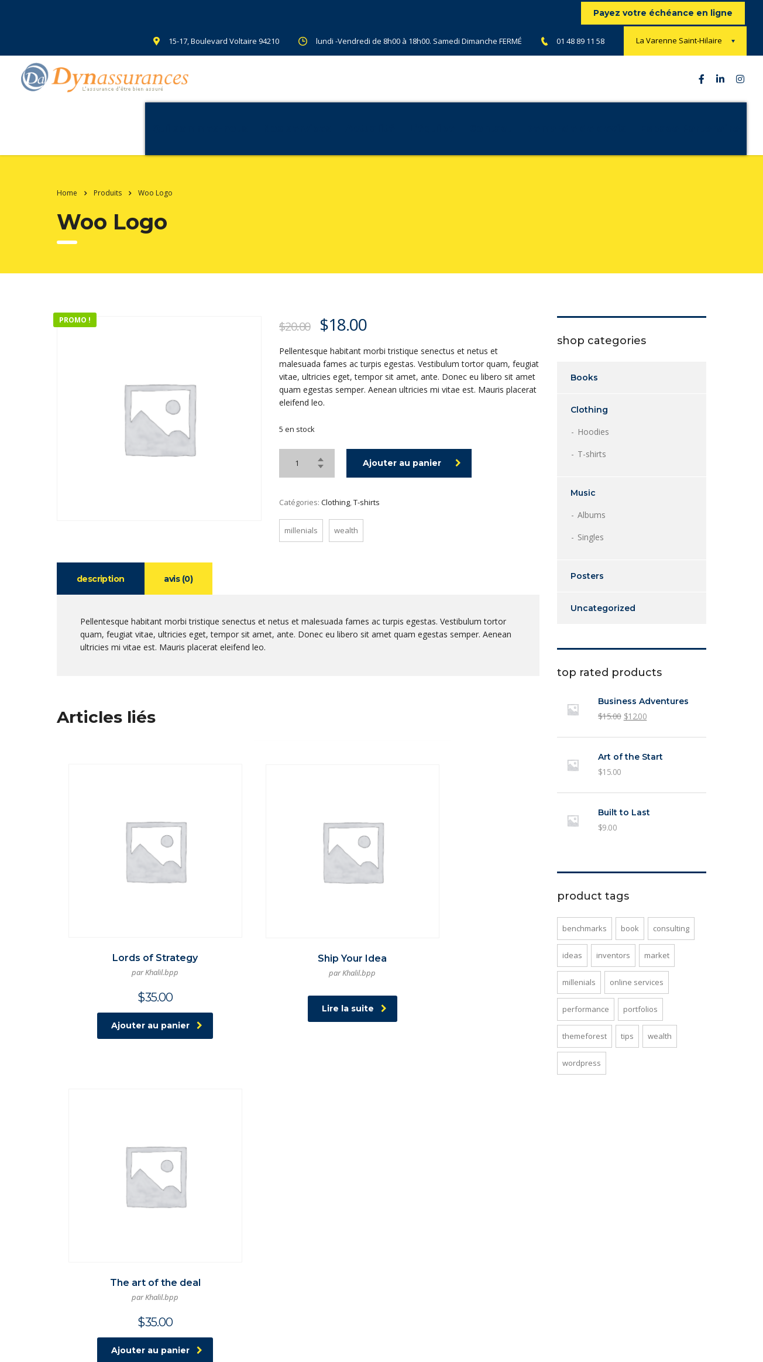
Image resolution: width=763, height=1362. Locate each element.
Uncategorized (602, 620)
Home (67, 205)
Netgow (355, 1343)
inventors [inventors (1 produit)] (613, 967)
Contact (427, 134)
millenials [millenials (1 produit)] (579, 994)
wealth (346, 542)
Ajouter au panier (412, 474)
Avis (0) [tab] (180, 590)
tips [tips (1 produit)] (627, 1047)
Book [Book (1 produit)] (630, 940)
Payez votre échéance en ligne (663, 13)
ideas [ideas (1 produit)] (572, 967)
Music (583, 504)
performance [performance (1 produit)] (585, 1021)
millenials (301, 542)
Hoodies (593, 443)
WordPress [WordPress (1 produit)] (581, 1074)
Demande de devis (512, 134)
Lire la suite (299, 982)
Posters (587, 587)
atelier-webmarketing (239, 1343)
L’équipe (369, 134)
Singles (591, 548)
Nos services (234, 134)
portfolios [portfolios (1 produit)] (640, 1021)
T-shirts (366, 514)
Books (584, 389)
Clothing (335, 514)
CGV (416, 1292)
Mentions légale (369, 1292)
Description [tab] (101, 590)
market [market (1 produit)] (656, 967)
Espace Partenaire (626, 134)
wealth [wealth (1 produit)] (660, 1047)
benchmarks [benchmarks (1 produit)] (584, 940)
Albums (592, 526)
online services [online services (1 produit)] (637, 994)
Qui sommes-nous (137, 134)
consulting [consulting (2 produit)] (671, 940)
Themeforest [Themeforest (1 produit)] (584, 1047)
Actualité (307, 134)
